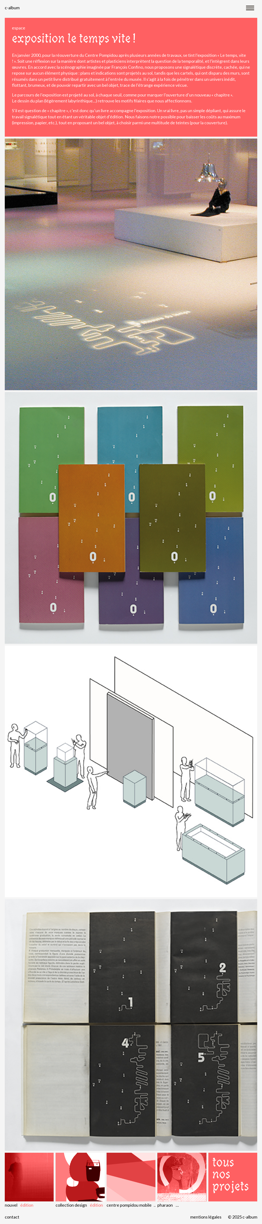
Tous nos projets (230, 1174)
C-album (12, 7)
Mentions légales (205, 1216)
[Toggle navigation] (250, 7)
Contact (12, 1216)
